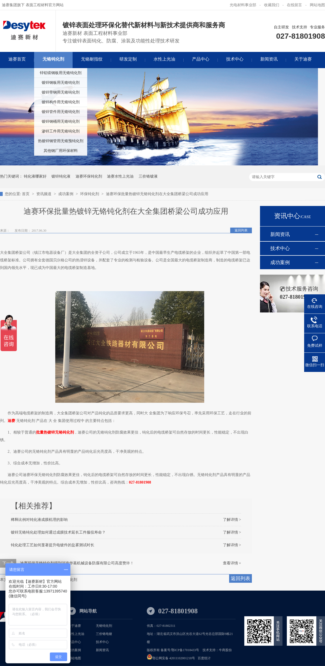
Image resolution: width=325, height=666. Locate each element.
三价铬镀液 (148, 176)
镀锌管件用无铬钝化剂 (61, 112)
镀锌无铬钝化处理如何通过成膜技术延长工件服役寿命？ (58, 532)
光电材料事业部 (243, 5)
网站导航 (88, 611)
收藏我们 (271, 5)
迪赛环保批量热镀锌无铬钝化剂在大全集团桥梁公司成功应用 (157, 194)
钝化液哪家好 (35, 176)
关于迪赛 (74, 626)
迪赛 (11, 421)
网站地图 (317, 5)
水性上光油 (76, 634)
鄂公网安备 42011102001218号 (173, 658)
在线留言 (294, 5)
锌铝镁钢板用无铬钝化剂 (61, 73)
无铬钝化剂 (104, 626)
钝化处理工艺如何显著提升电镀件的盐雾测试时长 (52, 545)
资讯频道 (44, 194)
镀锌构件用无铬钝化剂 (61, 102)
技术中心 (280, 248)
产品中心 (74, 642)
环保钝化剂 (90, 194)
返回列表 (241, 230)
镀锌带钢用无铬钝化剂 (61, 92)
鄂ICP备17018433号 (185, 650)
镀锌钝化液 (60, 176)
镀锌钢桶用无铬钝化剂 (61, 121)
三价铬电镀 (104, 634)
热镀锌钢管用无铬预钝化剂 (60, 141)
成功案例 (66, 194)
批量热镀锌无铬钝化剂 (55, 432)
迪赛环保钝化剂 (89, 176)
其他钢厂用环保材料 (61, 151)
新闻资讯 (280, 234)
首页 (26, 194)
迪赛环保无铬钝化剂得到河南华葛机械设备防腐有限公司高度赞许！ (77, 563)
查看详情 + (232, 563)
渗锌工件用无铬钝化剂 (61, 131)
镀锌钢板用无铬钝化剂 (61, 83)
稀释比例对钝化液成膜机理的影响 (39, 520)
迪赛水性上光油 (120, 176)
